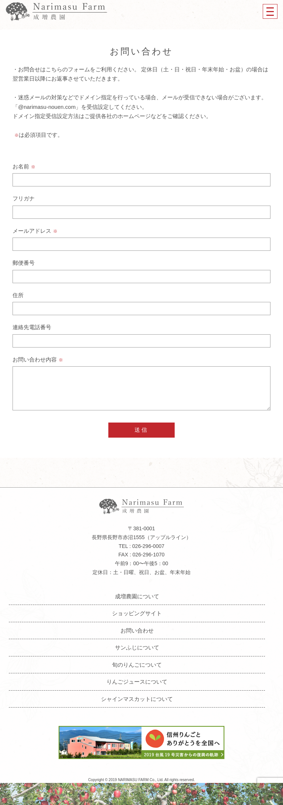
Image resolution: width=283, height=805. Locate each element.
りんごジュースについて (136, 681)
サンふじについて (137, 647)
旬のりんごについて (137, 665)
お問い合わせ (137, 630)
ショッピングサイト (137, 613)
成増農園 (56, 11)
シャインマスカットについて (137, 699)
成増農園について (137, 596)
